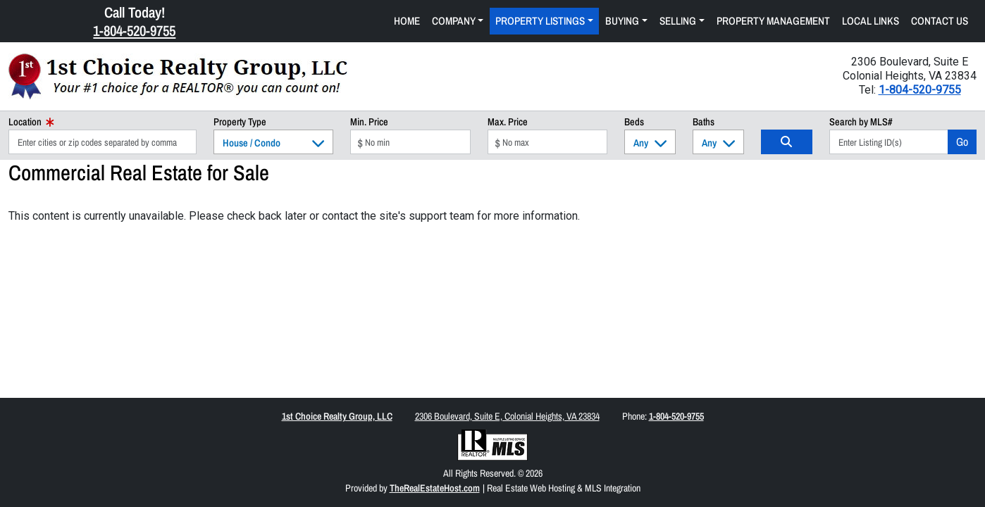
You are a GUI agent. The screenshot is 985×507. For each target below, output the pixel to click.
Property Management (773, 20)
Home (407, 20)
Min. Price (369, 121)
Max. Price (508, 121)
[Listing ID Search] (888, 142)
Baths (703, 121)
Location (31, 121)
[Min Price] (410, 142)
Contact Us (939, 20)
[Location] (102, 142)
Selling (677, 20)
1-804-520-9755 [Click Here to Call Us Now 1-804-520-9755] (134, 30)
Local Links (870, 20)
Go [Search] (962, 141)
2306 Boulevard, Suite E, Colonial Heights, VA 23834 (507, 416)
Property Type (239, 121)
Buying (622, 20)
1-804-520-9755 (920, 89)
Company (454, 20)
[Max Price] (547, 142)
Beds (634, 121)
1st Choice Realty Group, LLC (337, 416)
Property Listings (540, 20)
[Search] (786, 142)
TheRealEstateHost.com (435, 488)
